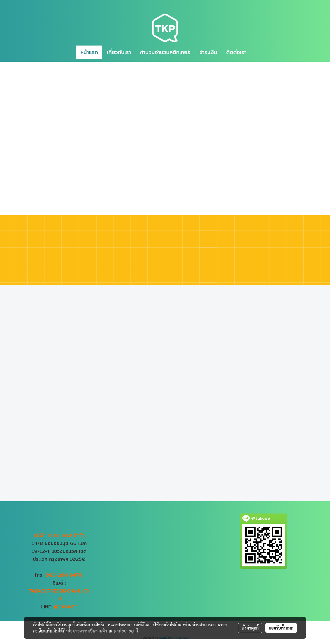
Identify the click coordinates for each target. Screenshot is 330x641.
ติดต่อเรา (236, 52)
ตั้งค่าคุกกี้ (250, 627)
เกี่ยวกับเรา (119, 52)
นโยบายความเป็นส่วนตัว (86, 630)
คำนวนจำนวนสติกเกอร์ (165, 52)
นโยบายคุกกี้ (127, 630)
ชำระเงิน (208, 52)
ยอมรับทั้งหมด (281, 627)
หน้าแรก (89, 52)
